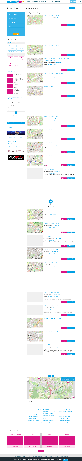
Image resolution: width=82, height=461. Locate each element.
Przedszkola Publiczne (52, 19)
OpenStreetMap (36, 24)
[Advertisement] (51, 36)
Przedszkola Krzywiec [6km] (48, 415)
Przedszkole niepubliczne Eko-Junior (54, 292)
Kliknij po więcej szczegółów (58, 459)
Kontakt (61, 456)
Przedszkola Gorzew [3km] (33, 412)
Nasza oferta (37, 456)
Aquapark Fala (48, 345)
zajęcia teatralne (13, 51)
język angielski (21, 51)
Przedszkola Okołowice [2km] (33, 406)
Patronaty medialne (49, 456)
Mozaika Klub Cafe (49, 169)
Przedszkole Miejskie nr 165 (51, 143)
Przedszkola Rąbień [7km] (64, 406)
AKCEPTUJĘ (66, 459)
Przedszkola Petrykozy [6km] (49, 411)
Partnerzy (56, 456)
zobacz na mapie (59, 17)
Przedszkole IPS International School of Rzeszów (18, 79)
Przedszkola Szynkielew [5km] (49, 407)
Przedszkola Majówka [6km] (48, 422)
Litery (32, 434)
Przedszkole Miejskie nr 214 (51, 116)
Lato (49, 434)
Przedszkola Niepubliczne (53, 296)
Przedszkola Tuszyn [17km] (64, 420)
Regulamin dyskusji (26, 456)
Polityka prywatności (17, 456)
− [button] (28, 380)
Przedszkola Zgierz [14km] (64, 418)
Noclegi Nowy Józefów (11, 141)
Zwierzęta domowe (15, 434)
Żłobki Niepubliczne (52, 309)
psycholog (21, 48)
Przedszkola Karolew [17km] (64, 422)
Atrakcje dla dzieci (51, 173)
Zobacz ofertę (64, 24)
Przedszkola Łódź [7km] (48, 423)
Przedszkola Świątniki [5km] (33, 420)
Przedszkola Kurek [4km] (32, 418)
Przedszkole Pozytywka (16, 85)
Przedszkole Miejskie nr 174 (51, 45)
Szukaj (16, 34)
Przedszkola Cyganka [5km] (48, 409)
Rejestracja (66, 456)
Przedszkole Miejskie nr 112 (51, 262)
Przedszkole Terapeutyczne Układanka (17, 90)
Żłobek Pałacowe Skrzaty (51, 305)
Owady (67, 434)
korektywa (12, 48)
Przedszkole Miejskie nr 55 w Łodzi (53, 73)
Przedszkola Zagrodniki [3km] (33, 407)
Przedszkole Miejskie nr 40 (51, 249)
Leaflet (32, 24)
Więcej (41, 451)
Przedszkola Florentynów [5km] (34, 423)
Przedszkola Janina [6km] (48, 413)
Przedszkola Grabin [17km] (64, 423)
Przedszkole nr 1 (48, 87)
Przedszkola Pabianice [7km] (64, 407)
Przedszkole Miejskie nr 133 (51, 223)
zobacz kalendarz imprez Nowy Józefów (17, 122)
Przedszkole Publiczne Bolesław (53, 319)
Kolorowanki (13, 430)
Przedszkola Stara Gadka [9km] (65, 409)
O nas (32, 456)
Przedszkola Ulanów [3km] (33, 416)
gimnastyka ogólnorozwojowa (21, 45)
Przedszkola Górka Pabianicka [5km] (35, 422)
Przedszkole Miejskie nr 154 (51, 130)
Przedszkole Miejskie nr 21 (51, 332)
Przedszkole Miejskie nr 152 (51, 156)
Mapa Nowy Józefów (11, 143)
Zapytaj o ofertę (71, 24)
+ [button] (28, 379)
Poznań (15, 76)
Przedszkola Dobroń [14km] (64, 416)
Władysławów (16, 87)
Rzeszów (15, 82)
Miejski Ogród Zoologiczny (51, 236)
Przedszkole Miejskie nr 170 (51, 15)
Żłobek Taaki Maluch (18, 74)
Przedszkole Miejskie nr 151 (51, 210)
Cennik (42, 456)
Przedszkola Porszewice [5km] (49, 406)
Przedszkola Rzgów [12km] (64, 414)
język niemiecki (13, 45)
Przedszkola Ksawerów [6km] (49, 420)
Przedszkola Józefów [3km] (33, 414)
